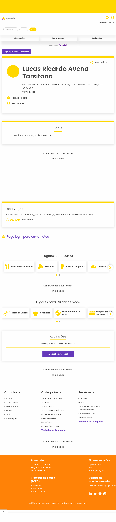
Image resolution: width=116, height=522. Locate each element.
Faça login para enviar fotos (16, 52)
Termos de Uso (38, 470)
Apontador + (95, 464)
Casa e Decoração (50, 426)
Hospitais (83, 402)
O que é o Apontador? (41, 464)
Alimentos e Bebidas (51, 398)
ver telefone (18, 103)
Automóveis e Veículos (52, 410)
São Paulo (9, 398)
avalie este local (58, 354)
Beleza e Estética (49, 418)
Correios (82, 398)
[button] (57, 275)
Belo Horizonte (11, 406)
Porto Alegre (10, 418)
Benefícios (46, 422)
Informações (19, 38)
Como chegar (58, 38)
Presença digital (96, 470)
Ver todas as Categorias (53, 430)
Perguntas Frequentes (41, 467)
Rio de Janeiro (11, 402)
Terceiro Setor (85, 417)
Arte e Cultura (48, 406)
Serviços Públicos (87, 413)
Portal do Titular (38, 491)
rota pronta (20, 219)
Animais (45, 402)
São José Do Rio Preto (82, 84)
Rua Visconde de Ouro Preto (36, 84)
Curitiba (8, 414)
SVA (91, 467)
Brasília (8, 410)
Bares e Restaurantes (51, 414)
